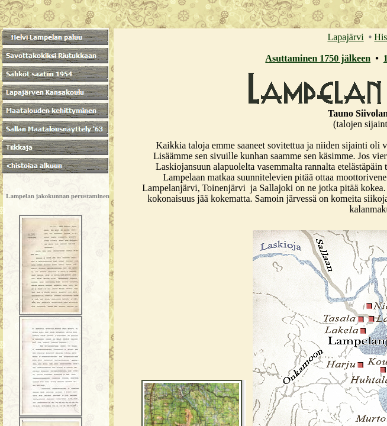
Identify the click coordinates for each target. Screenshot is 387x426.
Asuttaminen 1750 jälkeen (317, 58)
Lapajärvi (345, 37)
